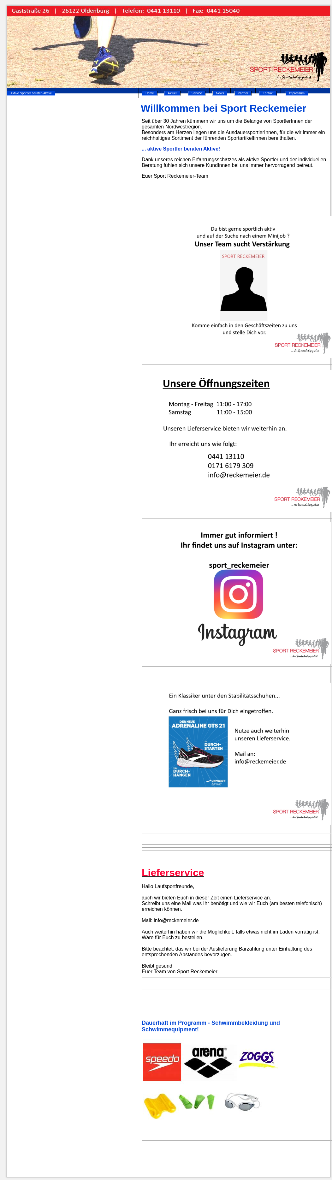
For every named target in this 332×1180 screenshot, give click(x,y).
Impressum (297, 93)
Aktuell (172, 93)
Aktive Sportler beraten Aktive (31, 93)
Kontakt (268, 93)
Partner (243, 93)
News (220, 93)
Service (197, 93)
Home (149, 93)
